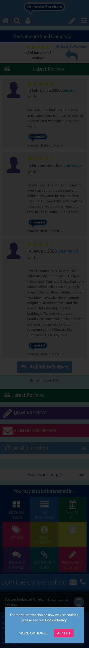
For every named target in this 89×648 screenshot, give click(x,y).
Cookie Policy (56, 620)
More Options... (33, 633)
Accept (63, 633)
